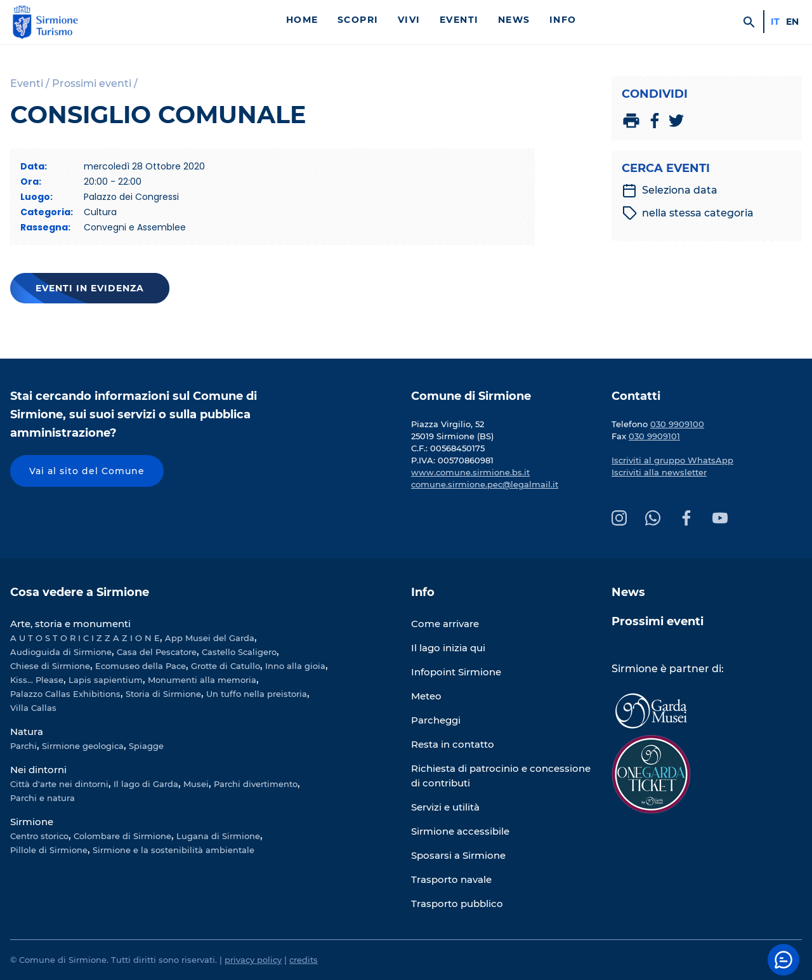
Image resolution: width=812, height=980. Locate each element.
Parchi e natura (42, 798)
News (514, 19)
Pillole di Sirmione (49, 850)
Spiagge (146, 746)
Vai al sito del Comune (87, 471)
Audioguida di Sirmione (61, 652)
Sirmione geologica (83, 746)
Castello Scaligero (239, 652)
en (792, 21)
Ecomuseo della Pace (140, 666)
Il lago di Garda (146, 784)
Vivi (409, 19)
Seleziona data (669, 190)
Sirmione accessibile (460, 831)
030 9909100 (677, 424)
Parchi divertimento (256, 784)
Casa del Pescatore (157, 652)
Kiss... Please (36, 680)
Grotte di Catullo (225, 666)
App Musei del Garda (209, 638)
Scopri (358, 19)
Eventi (459, 19)
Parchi (23, 746)
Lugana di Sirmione (218, 836)
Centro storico (39, 836)
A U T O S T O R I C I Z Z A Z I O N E (85, 638)
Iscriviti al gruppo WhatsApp (672, 460)
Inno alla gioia (295, 666)
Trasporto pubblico (457, 903)
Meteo (426, 696)
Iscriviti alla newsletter (659, 472)
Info (563, 19)
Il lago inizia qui (448, 648)
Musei (196, 784)
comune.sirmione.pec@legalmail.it (484, 484)
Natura (26, 731)
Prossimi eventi (658, 621)
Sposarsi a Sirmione (458, 855)
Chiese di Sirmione (50, 666)
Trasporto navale (451, 879)
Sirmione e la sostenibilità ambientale (173, 850)
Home (302, 19)
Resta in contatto (452, 744)
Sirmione (31, 822)
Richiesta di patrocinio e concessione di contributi (501, 775)
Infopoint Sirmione (456, 672)
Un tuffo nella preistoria (256, 694)
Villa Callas (33, 708)
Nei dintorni (38, 770)
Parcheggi (436, 720)
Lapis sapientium (106, 680)
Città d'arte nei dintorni (59, 784)
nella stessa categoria (688, 213)
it (775, 21)
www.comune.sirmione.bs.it (470, 472)
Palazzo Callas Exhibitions (65, 694)
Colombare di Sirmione (122, 836)
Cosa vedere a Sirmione (79, 592)
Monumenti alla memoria (202, 680)
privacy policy (253, 960)
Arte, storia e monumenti (70, 624)
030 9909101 (654, 436)
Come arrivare (445, 624)
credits (303, 960)
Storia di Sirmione (163, 694)
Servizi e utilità (445, 807)
